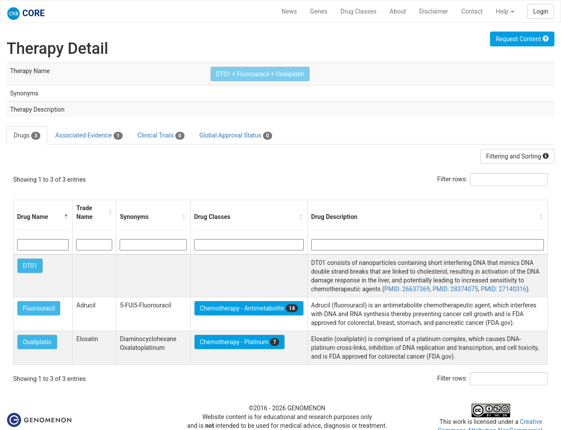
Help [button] (505, 11)
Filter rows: (452, 179)
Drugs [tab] (27, 136)
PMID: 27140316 (503, 289)
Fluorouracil (39, 308)
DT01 (30, 265)
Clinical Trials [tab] (161, 136)
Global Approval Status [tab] (235, 136)
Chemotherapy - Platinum (239, 342)
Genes (318, 11)
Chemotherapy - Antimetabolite (249, 308)
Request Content (522, 38)
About (398, 11)
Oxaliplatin (37, 341)
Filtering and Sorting (517, 156)
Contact (472, 11)
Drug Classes (358, 11)
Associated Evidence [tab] (88, 136)
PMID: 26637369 (407, 289)
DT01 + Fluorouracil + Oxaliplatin (260, 74)
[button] (66, 216)
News (289, 11)
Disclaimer (433, 11)
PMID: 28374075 (455, 289)
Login (540, 11)
